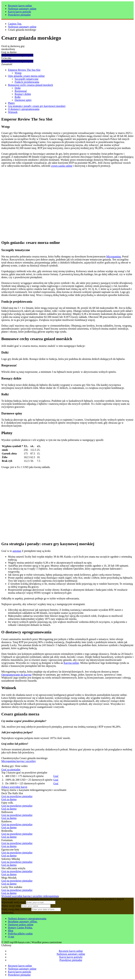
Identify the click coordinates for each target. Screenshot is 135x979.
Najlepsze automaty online (22, 8)
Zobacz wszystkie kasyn (14, 787)
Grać (55, 776)
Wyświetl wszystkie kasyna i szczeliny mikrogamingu (30, 896)
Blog (10, 930)
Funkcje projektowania (27, 82)
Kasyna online (71, 662)
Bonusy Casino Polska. (20, 927)
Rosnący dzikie (23, 94)
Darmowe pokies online (20, 924)
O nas (11, 936)
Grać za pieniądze (10, 769)
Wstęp (18, 72)
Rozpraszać (21, 91)
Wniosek (12, 112)
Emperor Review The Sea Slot (24, 69)
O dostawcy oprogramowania (23, 109)
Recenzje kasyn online (20, 5)
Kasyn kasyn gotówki (19, 11)
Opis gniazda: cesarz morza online (26, 75)
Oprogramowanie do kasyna (16, 674)
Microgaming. (113, 256)
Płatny (11, 103)
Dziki (18, 88)
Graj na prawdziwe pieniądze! (17, 55)
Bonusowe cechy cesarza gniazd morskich (30, 85)
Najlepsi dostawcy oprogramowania (27, 918)
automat (16, 551)
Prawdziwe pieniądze (19, 14)
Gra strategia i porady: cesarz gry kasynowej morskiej (36, 106)
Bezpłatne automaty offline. (23, 921)
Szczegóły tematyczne (26, 78)
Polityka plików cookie (20, 933)
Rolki (18, 97)
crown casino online (61, 165)
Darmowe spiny (23, 100)
